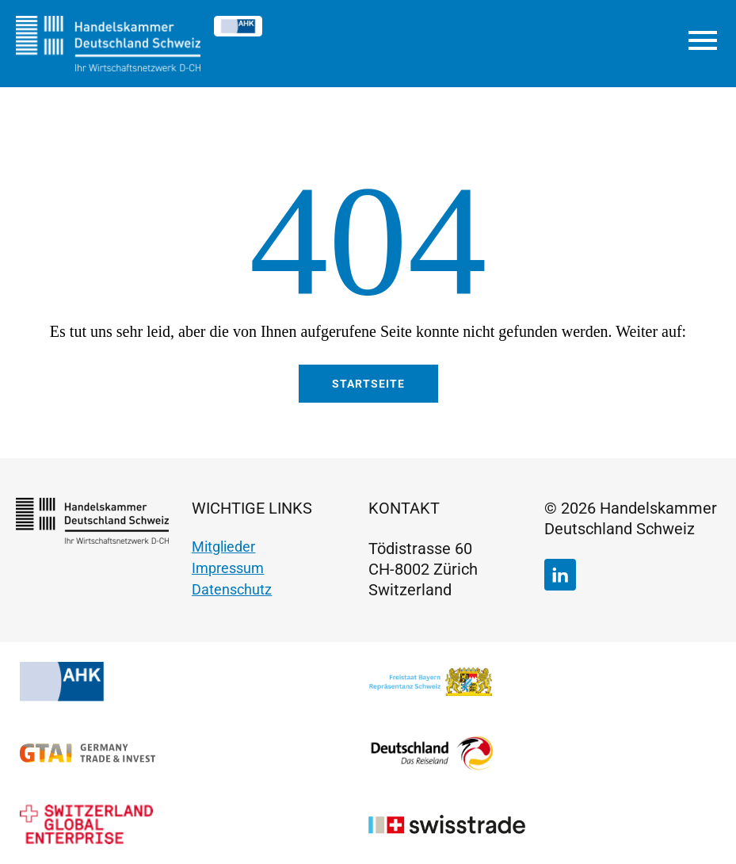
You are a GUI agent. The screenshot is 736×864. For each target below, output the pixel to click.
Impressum (228, 568)
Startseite (368, 383)
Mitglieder (223, 546)
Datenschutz (232, 589)
